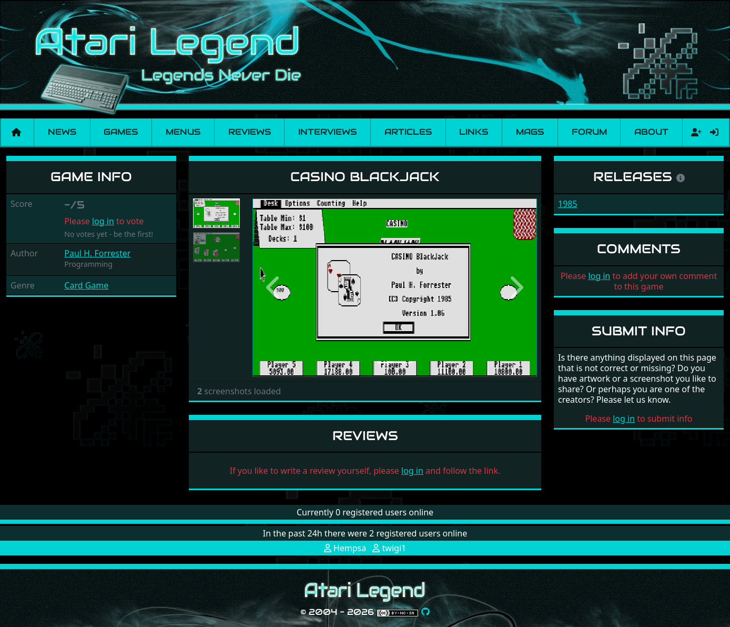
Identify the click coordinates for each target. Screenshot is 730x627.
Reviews (249, 131)
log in (103, 221)
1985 (567, 204)
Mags (530, 131)
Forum (589, 131)
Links (473, 131)
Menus (183, 131)
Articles (408, 131)
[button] (273, 287)
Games (121, 131)
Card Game (86, 285)
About (651, 131)
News (62, 131)
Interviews (327, 131)
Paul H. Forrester (97, 253)
